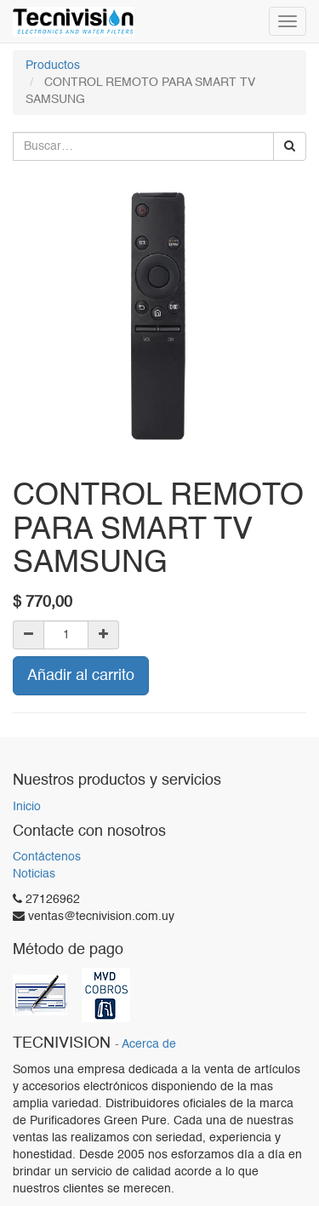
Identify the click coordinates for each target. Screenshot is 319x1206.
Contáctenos (47, 857)
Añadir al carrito (80, 675)
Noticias (34, 874)
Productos (53, 65)
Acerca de (149, 1044)
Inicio (27, 807)
